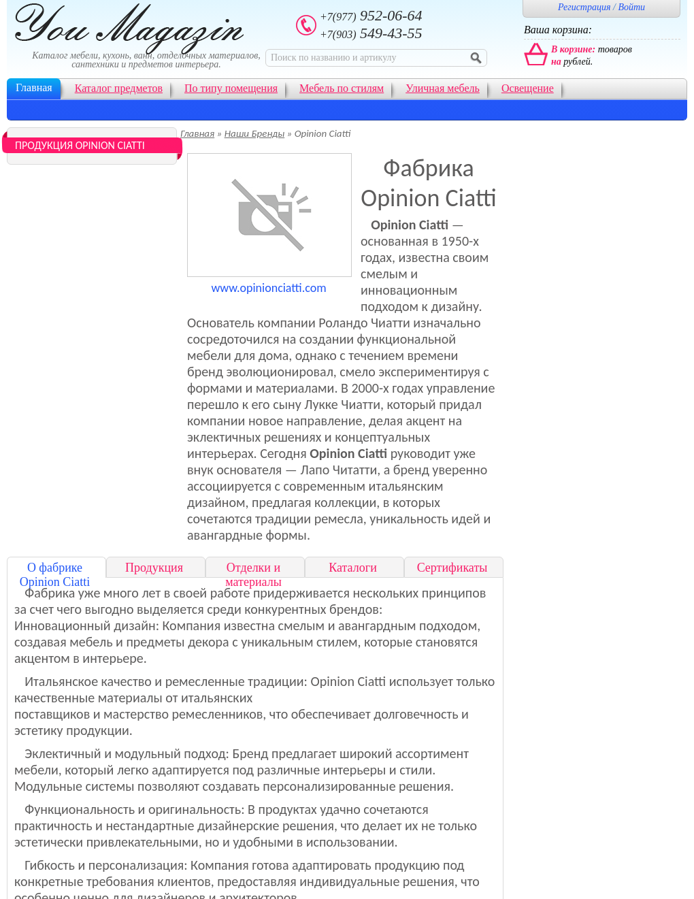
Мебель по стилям (341, 88)
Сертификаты (452, 567)
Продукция (154, 567)
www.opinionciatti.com (268, 287)
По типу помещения (231, 88)
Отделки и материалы (253, 575)
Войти (631, 7)
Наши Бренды (255, 133)
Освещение (527, 88)
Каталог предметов (119, 88)
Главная (34, 87)
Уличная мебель (443, 88)
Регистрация (584, 7)
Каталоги (353, 567)
